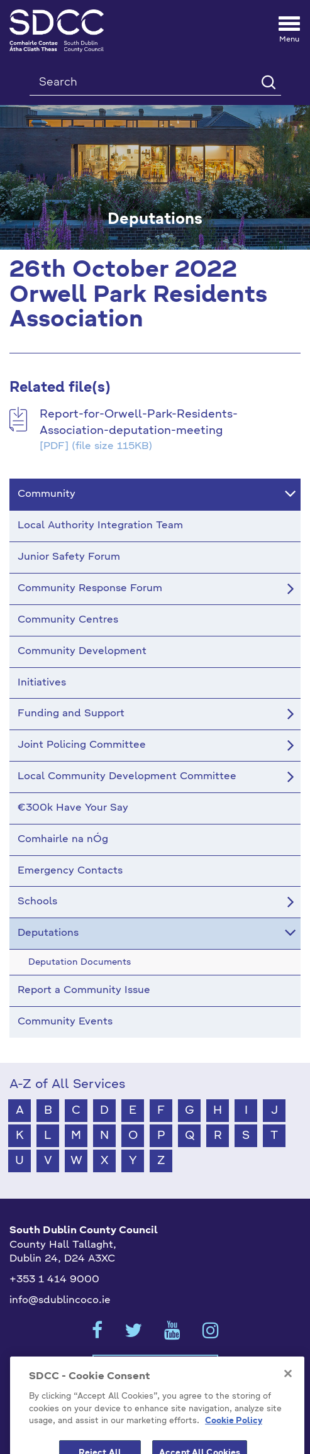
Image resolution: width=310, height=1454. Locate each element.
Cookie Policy (233, 1439)
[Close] (288, 1391)
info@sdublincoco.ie (60, 1301)
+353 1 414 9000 (54, 1280)
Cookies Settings (155, 1367)
